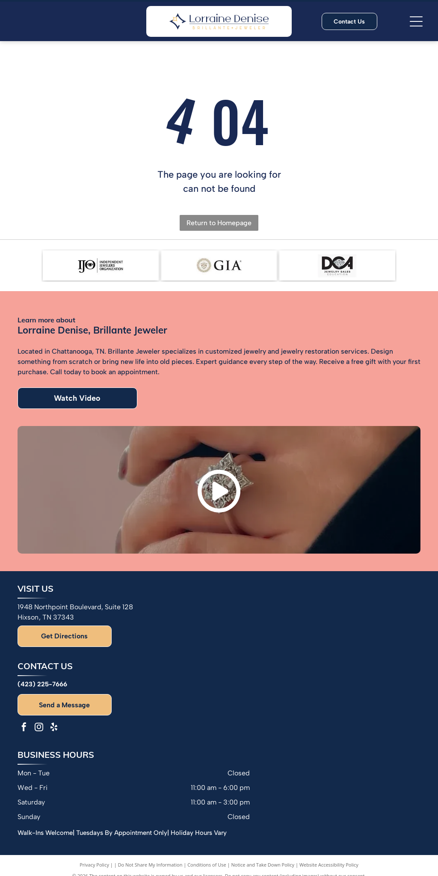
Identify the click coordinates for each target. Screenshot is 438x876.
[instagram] (39, 728)
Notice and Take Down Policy (263, 864)
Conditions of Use (206, 864)
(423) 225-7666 (42, 684)
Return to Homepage (219, 223)
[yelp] (53, 728)
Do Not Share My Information (150, 864)
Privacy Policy (94, 864)
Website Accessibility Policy (328, 864)
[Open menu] (416, 21)
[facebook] (24, 728)
